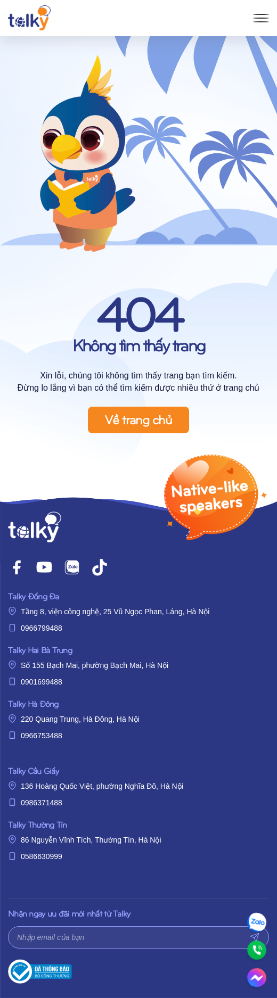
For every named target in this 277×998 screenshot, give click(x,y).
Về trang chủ (138, 419)
